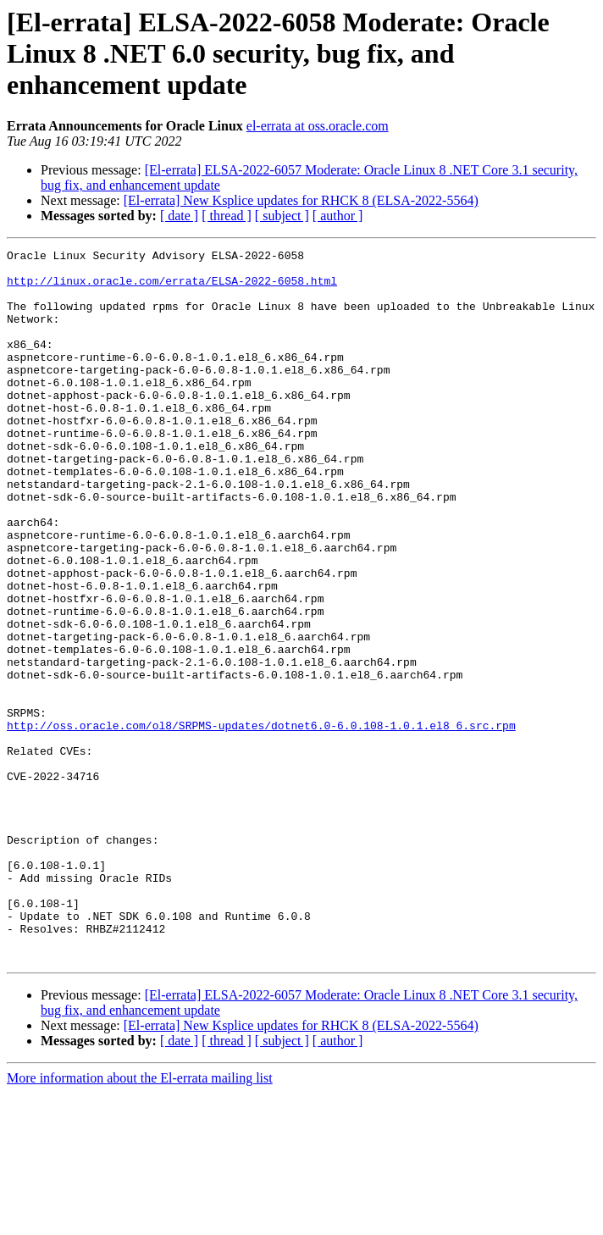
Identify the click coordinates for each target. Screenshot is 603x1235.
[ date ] (179, 215)
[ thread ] (227, 215)
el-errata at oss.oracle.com (317, 126)
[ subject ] (282, 215)
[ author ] (338, 215)
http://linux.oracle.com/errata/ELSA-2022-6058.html (172, 288)
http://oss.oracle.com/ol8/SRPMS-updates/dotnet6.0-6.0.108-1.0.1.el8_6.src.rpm (261, 821)
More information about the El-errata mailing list (140, 1220)
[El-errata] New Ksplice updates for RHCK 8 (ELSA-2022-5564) (301, 200)
